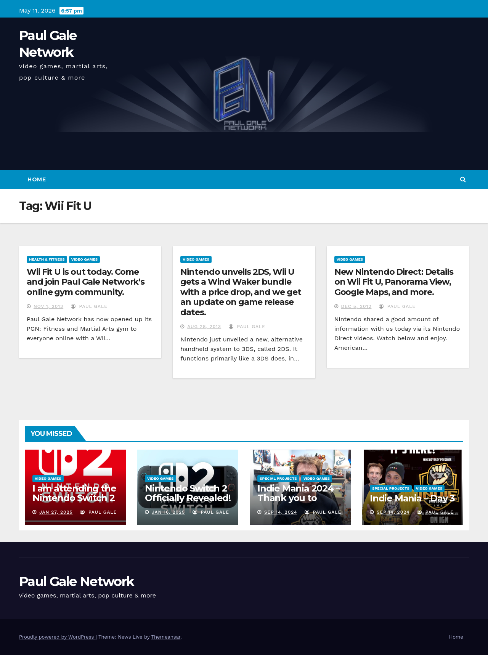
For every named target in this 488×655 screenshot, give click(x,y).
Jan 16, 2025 (168, 512)
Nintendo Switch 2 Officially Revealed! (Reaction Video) (188, 498)
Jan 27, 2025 (56, 512)
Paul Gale (89, 306)
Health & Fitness (47, 259)
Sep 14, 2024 (280, 512)
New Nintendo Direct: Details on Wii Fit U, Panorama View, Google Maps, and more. (393, 282)
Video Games (84, 259)
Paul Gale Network (76, 581)
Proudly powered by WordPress (57, 637)
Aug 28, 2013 (204, 326)
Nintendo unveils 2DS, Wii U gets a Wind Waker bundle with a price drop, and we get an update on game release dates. (240, 292)
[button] (463, 179)
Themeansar (165, 637)
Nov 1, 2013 (48, 306)
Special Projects (278, 478)
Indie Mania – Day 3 (412, 498)
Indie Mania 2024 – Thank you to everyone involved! (299, 498)
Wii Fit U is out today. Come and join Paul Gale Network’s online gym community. (85, 282)
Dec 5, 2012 (356, 306)
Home (36, 179)
